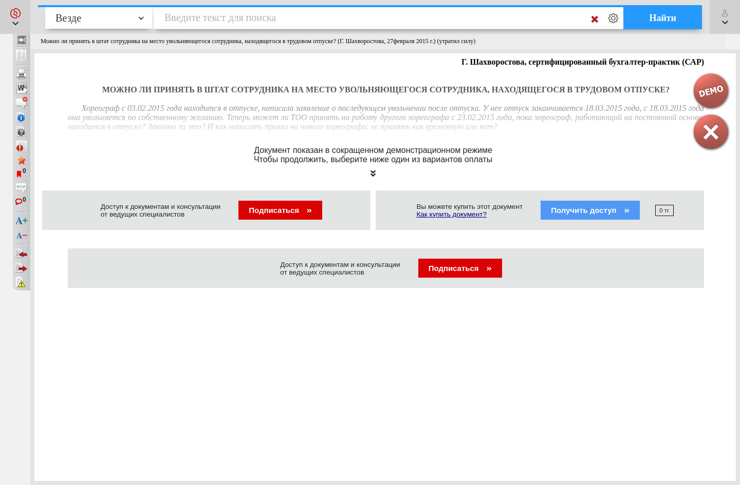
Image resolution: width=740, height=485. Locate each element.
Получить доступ (590, 210)
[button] (15, 17)
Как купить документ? (451, 214)
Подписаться (280, 210)
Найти (662, 18)
